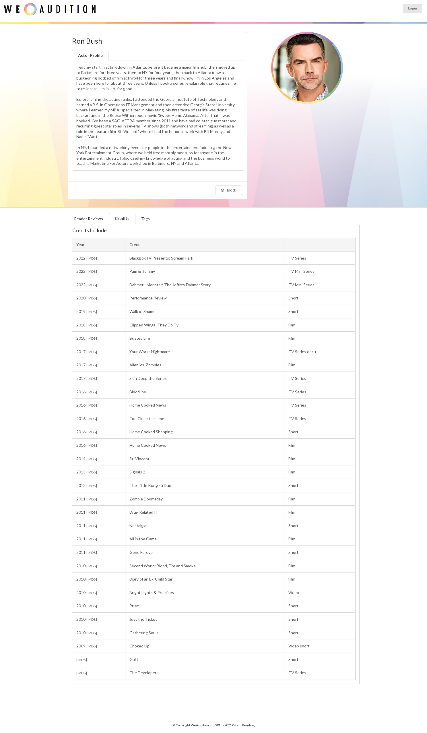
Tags (145, 218)
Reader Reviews (88, 218)
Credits (122, 218)
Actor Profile (90, 55)
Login (412, 8)
